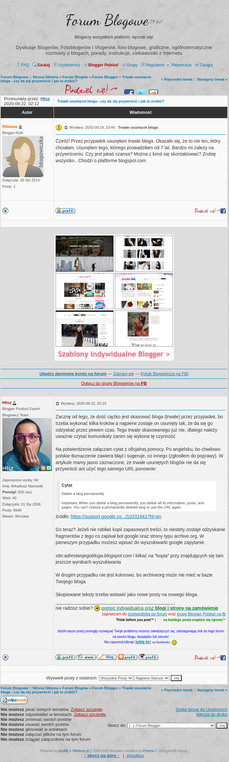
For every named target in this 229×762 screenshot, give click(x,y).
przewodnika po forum (147, 614)
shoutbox (135, 755)
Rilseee (10, 126)
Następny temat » (212, 79)
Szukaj (41, 65)
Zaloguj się (123, 373)
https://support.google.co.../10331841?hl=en (116, 516)
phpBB (64, 751)
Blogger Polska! (100, 65)
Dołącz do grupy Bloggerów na (114, 383)
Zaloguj (204, 65)
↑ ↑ (101, 755)
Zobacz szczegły (86, 709)
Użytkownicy (66, 65)
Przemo (148, 751)
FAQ (22, 65)
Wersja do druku (211, 714)
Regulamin (152, 65)
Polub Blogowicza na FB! (165, 373)
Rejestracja (179, 65)
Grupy (130, 65)
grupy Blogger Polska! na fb (201, 614)
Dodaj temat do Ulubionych (201, 709)
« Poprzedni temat (177, 79)
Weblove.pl (80, 751)
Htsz (6, 402)
